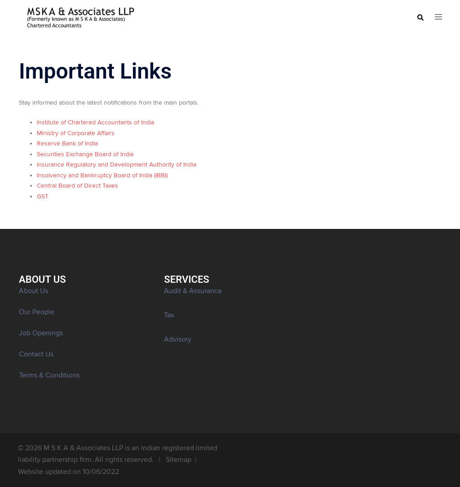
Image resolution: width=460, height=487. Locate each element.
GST (43, 197)
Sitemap (178, 459)
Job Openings (41, 333)
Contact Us (36, 354)
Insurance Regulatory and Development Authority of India (116, 165)
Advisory (177, 339)
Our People (36, 311)
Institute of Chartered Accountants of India (95, 122)
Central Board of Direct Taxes (77, 186)
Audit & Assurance (193, 290)
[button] (420, 18)
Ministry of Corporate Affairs (76, 133)
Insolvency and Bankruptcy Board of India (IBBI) (102, 175)
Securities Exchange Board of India (85, 154)
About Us (33, 290)
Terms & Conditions (49, 375)
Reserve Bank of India (67, 144)
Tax (169, 315)
